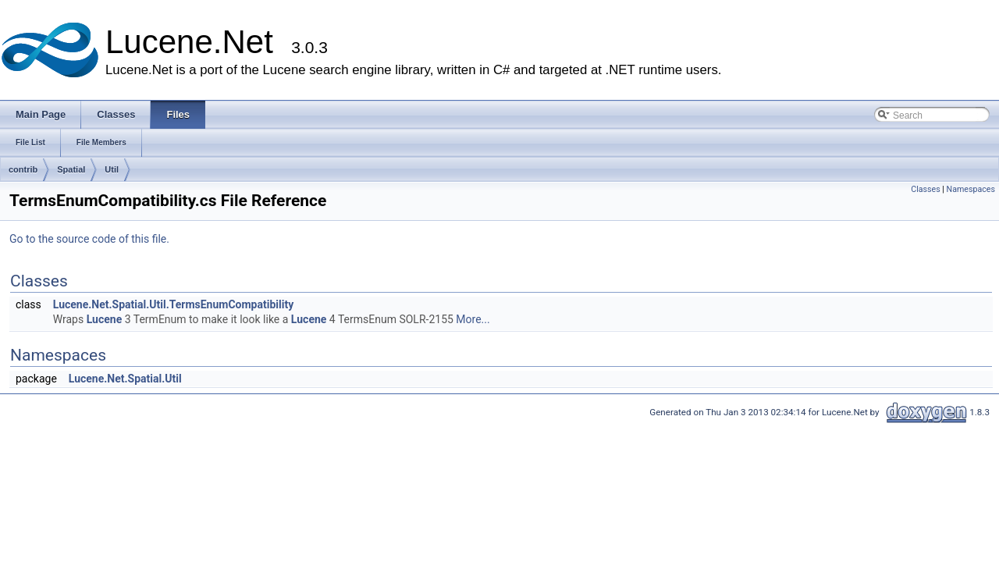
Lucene (105, 319)
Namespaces (971, 189)
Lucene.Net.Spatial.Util (125, 378)
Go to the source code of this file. (89, 239)
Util (112, 169)
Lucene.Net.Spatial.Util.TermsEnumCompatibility (173, 304)
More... (472, 319)
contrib (23, 169)
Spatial (71, 169)
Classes (925, 189)
